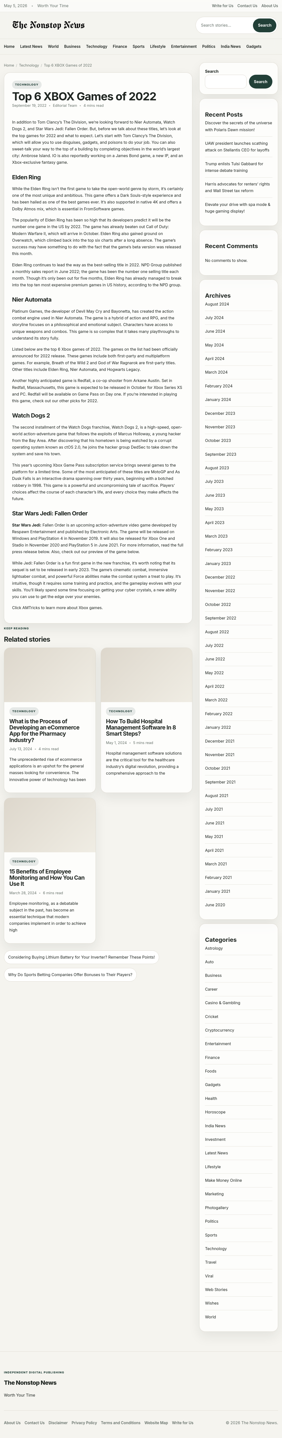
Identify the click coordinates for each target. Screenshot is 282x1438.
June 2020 (215, 904)
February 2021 (218, 877)
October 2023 (218, 440)
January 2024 (218, 399)
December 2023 (220, 413)
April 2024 (214, 358)
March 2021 (216, 863)
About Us (269, 5)
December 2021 (219, 741)
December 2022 (220, 577)
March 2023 (216, 536)
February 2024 (218, 385)
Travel (210, 1262)
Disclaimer (58, 1422)
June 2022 (215, 658)
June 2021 (214, 822)
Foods (210, 1071)
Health (211, 1098)
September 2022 (220, 618)
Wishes (211, 1303)
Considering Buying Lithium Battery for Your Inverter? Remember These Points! (81, 957)
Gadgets (254, 46)
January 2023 (218, 563)
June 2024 (215, 331)
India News (231, 46)
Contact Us (247, 5)
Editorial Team (65, 105)
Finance (120, 46)
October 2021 (217, 768)
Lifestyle (158, 46)
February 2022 (218, 713)
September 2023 (220, 454)
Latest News (31, 46)
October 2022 (218, 604)
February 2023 (218, 549)
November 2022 (220, 590)
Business (72, 46)
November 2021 (219, 754)
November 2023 (220, 426)
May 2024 (214, 345)
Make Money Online (223, 1180)
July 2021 (214, 809)
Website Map (156, 1422)
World (53, 46)
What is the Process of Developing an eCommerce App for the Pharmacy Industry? (44, 731)
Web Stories (216, 1289)
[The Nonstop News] (96, 25)
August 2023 (217, 467)
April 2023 (214, 522)
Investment (215, 1139)
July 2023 (214, 481)
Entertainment (184, 46)
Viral (209, 1276)
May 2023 (214, 508)
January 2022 (218, 727)
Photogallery (216, 1207)
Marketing (214, 1193)
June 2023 (215, 495)
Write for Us (222, 5)
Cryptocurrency (219, 1030)
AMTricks (31, 607)
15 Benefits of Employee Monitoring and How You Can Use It (46, 877)
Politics (208, 46)
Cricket (211, 1016)
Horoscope (215, 1112)
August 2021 (216, 795)
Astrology (214, 948)
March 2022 (216, 699)
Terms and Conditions (121, 1422)
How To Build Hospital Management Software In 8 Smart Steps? (141, 727)
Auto (209, 961)
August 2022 (217, 631)
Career (211, 989)
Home (9, 46)
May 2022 (214, 672)
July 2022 (214, 645)
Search (264, 25)
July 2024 (214, 317)
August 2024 (217, 304)
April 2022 (214, 686)
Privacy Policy (84, 1422)
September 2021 (220, 782)
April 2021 (214, 850)
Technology (96, 46)
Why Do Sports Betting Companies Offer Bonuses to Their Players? (70, 974)
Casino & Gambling (222, 1002)
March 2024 (216, 372)
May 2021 (214, 836)
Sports (139, 46)
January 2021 (217, 891)
